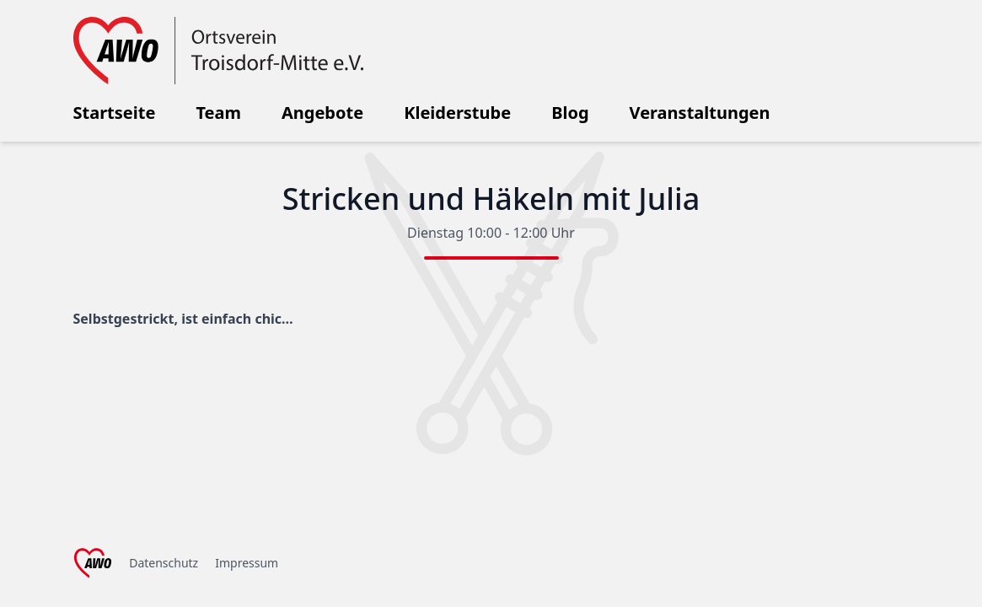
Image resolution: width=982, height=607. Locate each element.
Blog (569, 112)
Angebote (322, 112)
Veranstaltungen (700, 112)
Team (218, 112)
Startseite (114, 112)
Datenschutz (163, 563)
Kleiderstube (457, 112)
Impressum (246, 563)
